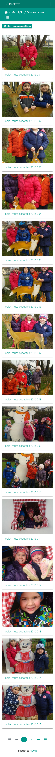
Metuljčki (17, 12)
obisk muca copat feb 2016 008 (23, 399)
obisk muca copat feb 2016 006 (23, 306)
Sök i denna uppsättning (17, 26)
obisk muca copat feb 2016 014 (23, 677)
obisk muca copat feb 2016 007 (23, 353)
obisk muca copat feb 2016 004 (23, 213)
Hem (6, 12)
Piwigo (33, 750)
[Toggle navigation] (47, 4)
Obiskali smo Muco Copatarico (39, 12)
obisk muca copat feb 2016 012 (23, 585)
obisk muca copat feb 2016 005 (23, 260)
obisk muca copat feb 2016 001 (23, 74)
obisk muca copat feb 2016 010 (23, 492)
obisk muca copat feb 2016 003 (23, 167)
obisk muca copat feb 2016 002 (23, 121)
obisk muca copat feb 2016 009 (23, 445)
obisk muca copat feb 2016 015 (23, 724)
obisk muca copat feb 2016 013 (23, 631)
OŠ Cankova (12, 4)
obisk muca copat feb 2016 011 (23, 538)
